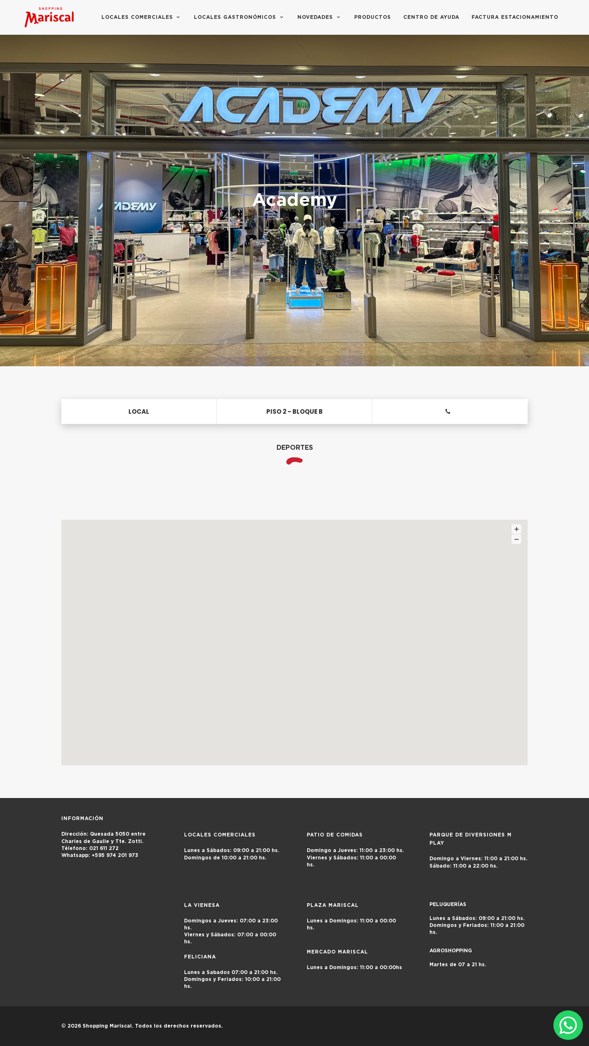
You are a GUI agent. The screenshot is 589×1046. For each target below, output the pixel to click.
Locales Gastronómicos (239, 17)
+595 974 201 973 (103, 855)
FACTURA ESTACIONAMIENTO (515, 17)
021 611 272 (90, 848)
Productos (372, 17)
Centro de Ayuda (431, 17)
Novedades (319, 17)
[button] (294, 634)
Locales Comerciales (141, 17)
